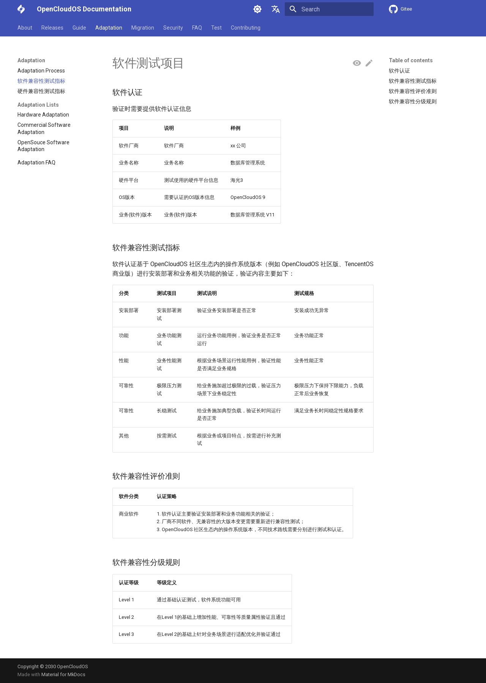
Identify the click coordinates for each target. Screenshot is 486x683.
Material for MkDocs (63, 674)
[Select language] (275, 9)
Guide (79, 28)
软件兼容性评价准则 (413, 91)
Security (173, 28)
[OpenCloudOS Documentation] (21, 9)
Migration (142, 28)
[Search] (329, 9)
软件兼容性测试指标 (413, 81)
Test (216, 28)
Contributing (245, 28)
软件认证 (399, 71)
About (24, 28)
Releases (52, 28)
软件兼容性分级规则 (413, 101)
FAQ (197, 28)
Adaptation (108, 28)
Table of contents (411, 60)
